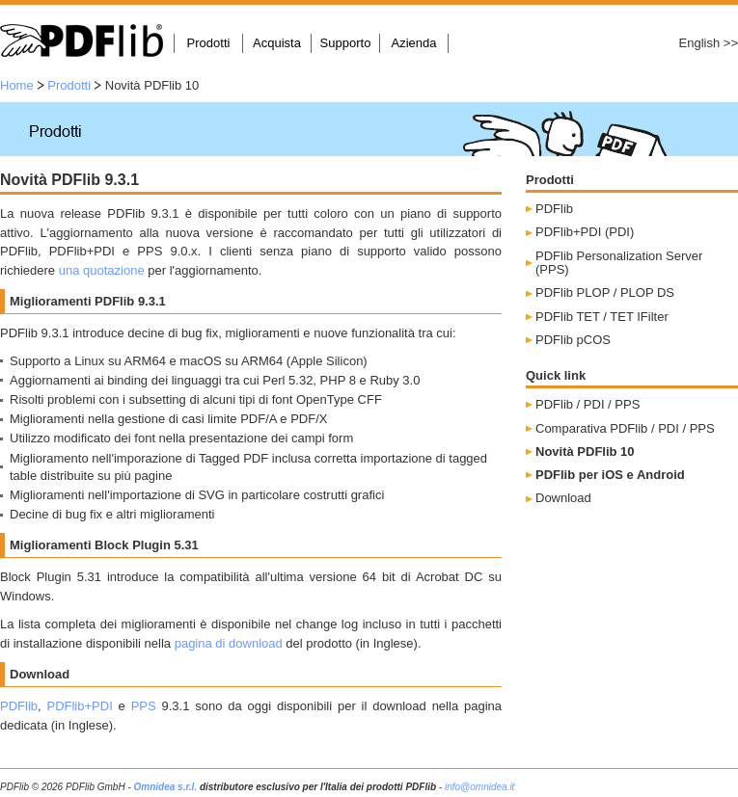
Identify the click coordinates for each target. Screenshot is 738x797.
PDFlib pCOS (573, 339)
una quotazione (102, 270)
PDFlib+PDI (79, 706)
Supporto (345, 43)
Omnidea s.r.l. (166, 787)
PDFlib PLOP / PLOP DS (604, 292)
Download (563, 498)
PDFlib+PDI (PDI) (584, 232)
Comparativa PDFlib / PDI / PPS (625, 428)
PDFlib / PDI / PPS (587, 404)
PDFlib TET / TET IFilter (602, 316)
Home (17, 85)
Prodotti (209, 43)
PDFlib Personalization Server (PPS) (618, 263)
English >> (708, 43)
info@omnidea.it (479, 787)
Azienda (414, 43)
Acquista (277, 43)
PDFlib (19, 706)
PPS (143, 706)
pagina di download (229, 643)
